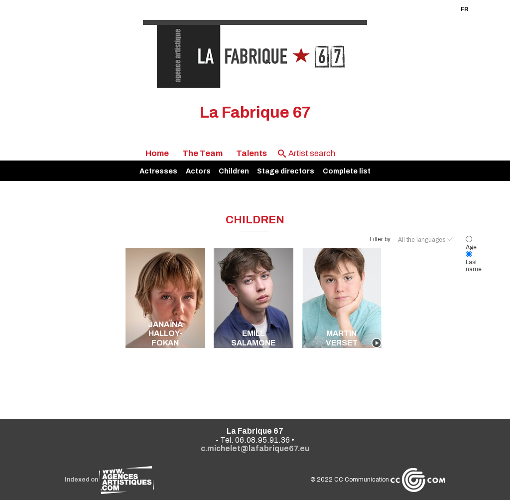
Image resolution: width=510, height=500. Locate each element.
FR (464, 9)
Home (157, 153)
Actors (198, 171)
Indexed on (109, 479)
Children (234, 171)
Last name (474, 262)
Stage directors (285, 171)
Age (471, 244)
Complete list (347, 171)
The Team (202, 153)
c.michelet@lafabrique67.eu (255, 448)
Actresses (158, 171)
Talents (251, 153)
